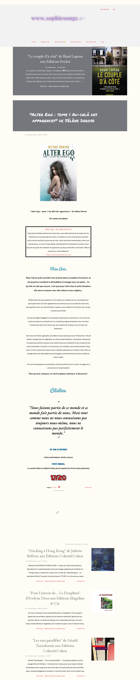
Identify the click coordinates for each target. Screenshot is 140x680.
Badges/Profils (45, 42)
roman (54, 487)
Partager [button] (43, 86)
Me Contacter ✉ (91, 42)
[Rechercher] (105, 9)
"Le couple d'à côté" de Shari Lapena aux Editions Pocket (55, 59)
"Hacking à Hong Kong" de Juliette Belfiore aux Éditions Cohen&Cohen (55, 553)
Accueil (34, 42)
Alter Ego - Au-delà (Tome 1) (58, 229)
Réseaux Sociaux (76, 42)
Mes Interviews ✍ (60, 42)
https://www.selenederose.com (58, 255)
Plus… (103, 42)
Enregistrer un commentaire (58, 86)
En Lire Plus (81, 581)
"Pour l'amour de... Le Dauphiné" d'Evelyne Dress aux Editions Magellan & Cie (55, 598)
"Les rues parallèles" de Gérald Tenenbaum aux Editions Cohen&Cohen (55, 645)
